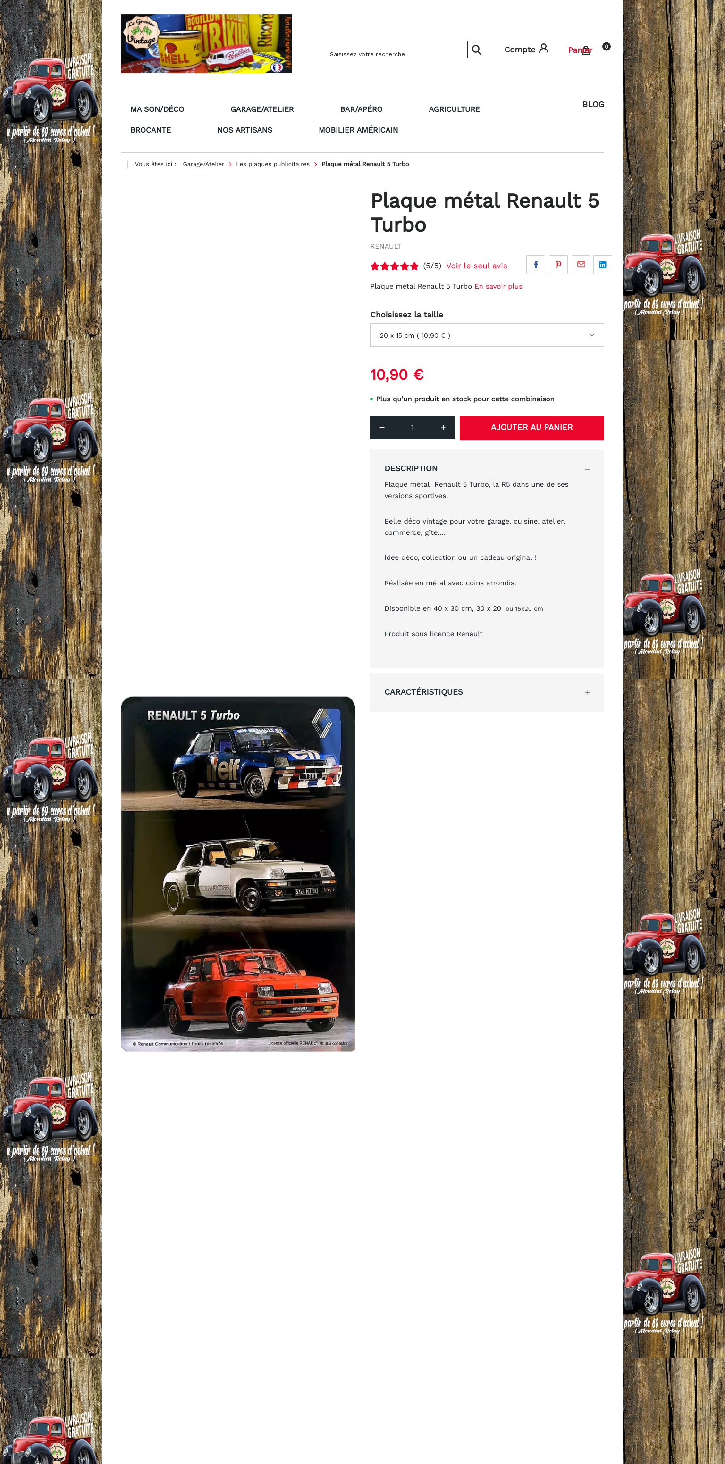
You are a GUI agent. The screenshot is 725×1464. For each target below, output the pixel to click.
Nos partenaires (148, 1312)
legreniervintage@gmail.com (425, 1310)
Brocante (442, 108)
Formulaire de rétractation (291, 1325)
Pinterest (558, 260)
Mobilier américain (163, 127)
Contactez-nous (273, 1312)
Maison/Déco (149, 108)
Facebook (535, 260)
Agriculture (374, 108)
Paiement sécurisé (152, 1300)
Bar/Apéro (306, 108)
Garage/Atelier (230, 108)
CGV (128, 1325)
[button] (594, 1303)
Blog (593, 104)
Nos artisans (512, 108)
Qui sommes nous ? (280, 1337)
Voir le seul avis (476, 261)
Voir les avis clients (409, 1431)
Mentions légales (149, 1337)
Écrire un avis (547, 738)
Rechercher (476, 49)
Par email (581, 260)
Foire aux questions (154, 1350)
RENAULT (385, 242)
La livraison (265, 1300)
